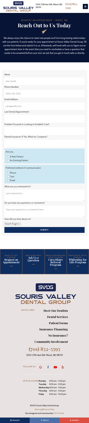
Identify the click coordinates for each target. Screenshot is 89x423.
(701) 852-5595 (71, 6)
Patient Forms (58, 323)
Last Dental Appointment (16, 111)
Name (7, 74)
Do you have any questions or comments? (24, 203)
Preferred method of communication (23, 168)
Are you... (10, 151)
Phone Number (11, 87)
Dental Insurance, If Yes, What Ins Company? (25, 136)
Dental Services (57, 317)
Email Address (11, 99)
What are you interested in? (17, 186)
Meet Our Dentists (55, 311)
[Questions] (44, 211)
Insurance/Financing (53, 329)
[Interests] (44, 195)
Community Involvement (51, 342)
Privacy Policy (49, 409)
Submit (44, 230)
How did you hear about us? (17, 219)
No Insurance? (58, 335)
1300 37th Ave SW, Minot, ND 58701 (44, 355)
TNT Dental (59, 413)
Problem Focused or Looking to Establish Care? (26, 124)
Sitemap (38, 409)
